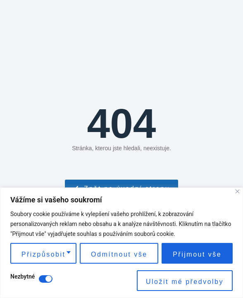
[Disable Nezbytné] (45, 279)
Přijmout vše (197, 254)
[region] (121, 242)
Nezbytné (22, 277)
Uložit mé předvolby (185, 281)
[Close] (237, 191)
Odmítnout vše (119, 254)
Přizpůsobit (43, 254)
